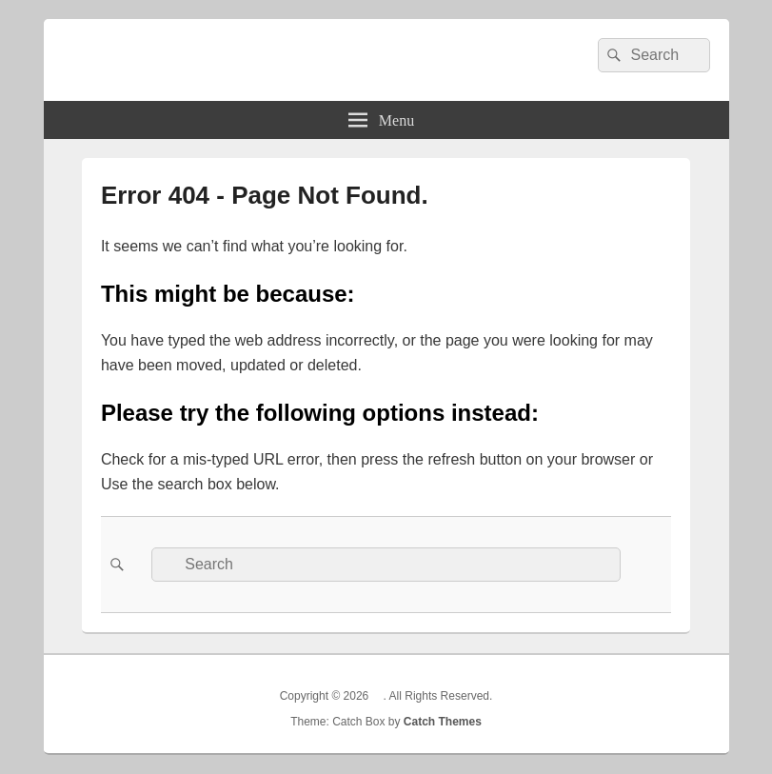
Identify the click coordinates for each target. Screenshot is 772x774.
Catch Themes (443, 721)
